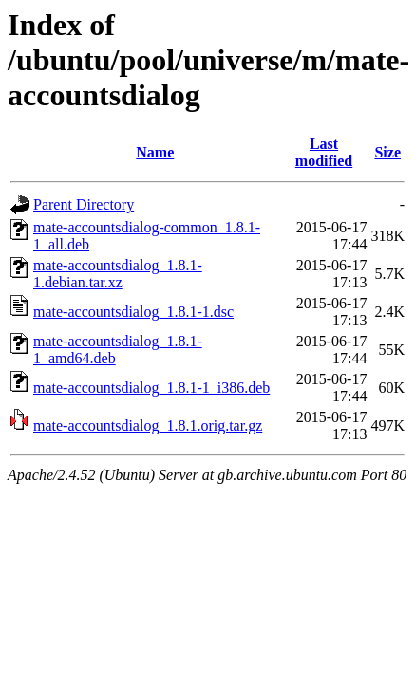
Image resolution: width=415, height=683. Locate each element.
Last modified (323, 152)
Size (387, 152)
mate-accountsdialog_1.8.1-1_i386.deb (151, 387)
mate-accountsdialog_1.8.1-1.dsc (133, 312)
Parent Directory (83, 204)
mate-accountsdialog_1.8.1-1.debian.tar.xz (117, 273)
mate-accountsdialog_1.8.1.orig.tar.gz (147, 425)
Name (155, 152)
